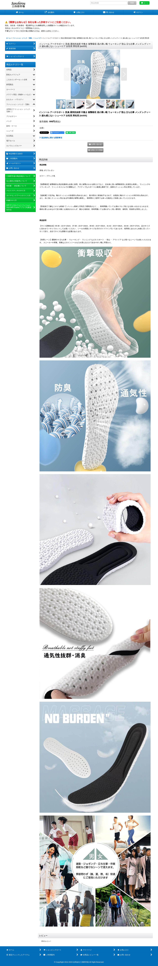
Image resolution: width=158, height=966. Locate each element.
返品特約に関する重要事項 (51, 138)
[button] (67, 74)
